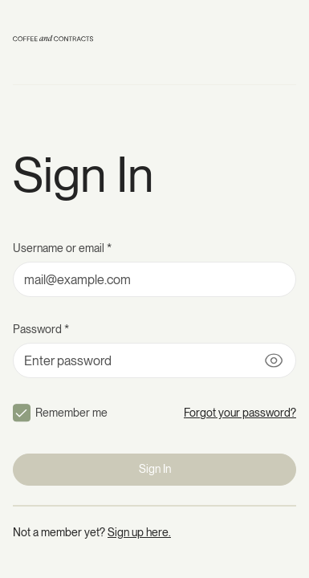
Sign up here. (139, 532)
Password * (41, 329)
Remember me (71, 412)
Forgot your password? (240, 412)
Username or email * (62, 248)
